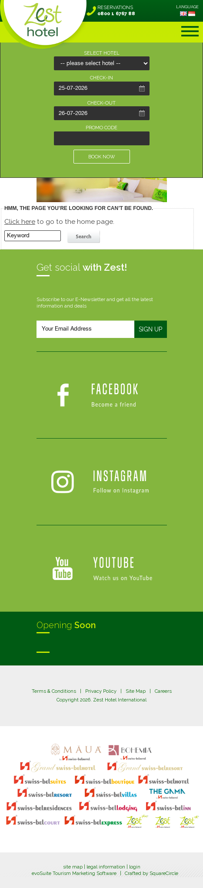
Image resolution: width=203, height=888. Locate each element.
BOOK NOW (101, 157)
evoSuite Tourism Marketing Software (74, 873)
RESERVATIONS (116, 10)
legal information (106, 867)
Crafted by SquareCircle (151, 873)
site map (73, 867)
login (134, 867)
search (84, 236)
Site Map (136, 691)
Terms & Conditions (54, 691)
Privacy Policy (100, 691)
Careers (163, 691)
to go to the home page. (59, 222)
